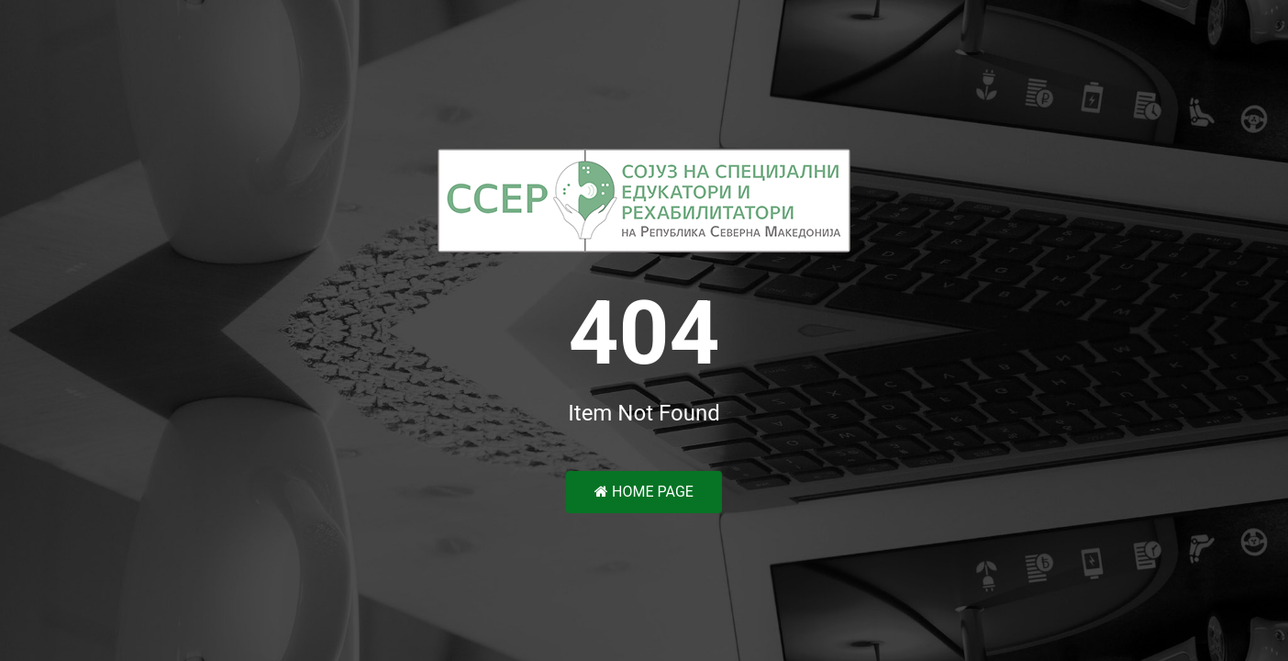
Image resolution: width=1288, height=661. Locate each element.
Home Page (644, 491)
